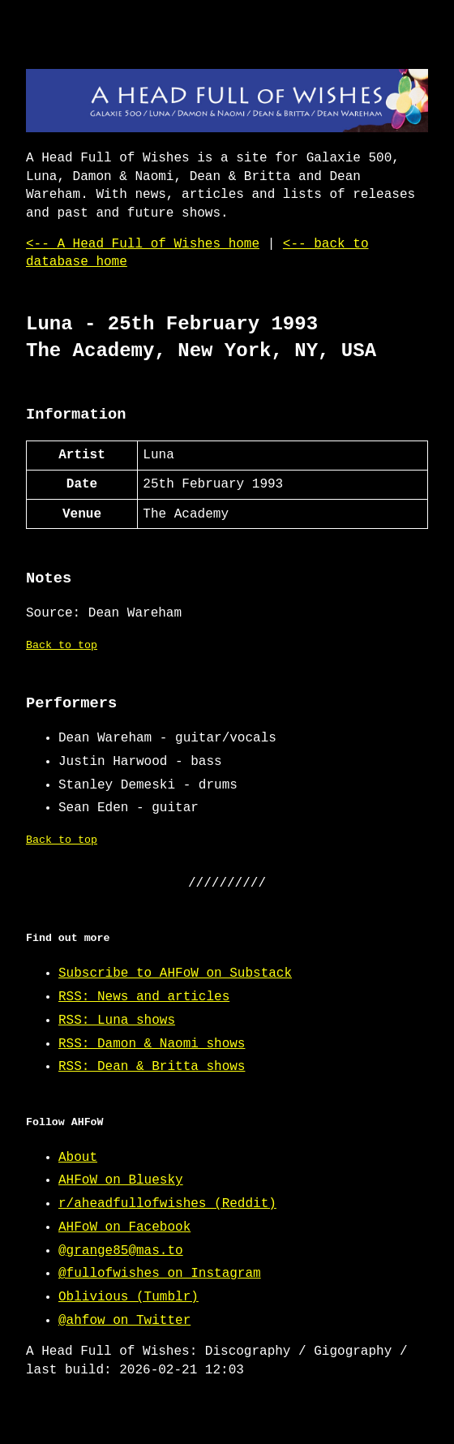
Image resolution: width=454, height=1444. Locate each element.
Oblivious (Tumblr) (128, 1297)
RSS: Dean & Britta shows (151, 1067)
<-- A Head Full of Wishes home (142, 244)
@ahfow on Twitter (124, 1321)
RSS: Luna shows (116, 1020)
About (77, 1158)
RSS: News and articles (143, 997)
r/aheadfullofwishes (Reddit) (167, 1204)
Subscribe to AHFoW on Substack (175, 973)
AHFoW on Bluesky (120, 1180)
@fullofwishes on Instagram (159, 1274)
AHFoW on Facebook (124, 1227)
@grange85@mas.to (120, 1251)
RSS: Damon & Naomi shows (151, 1044)
